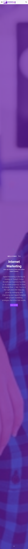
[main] (14, 256)
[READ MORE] (14, 305)
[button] (2, 2)
